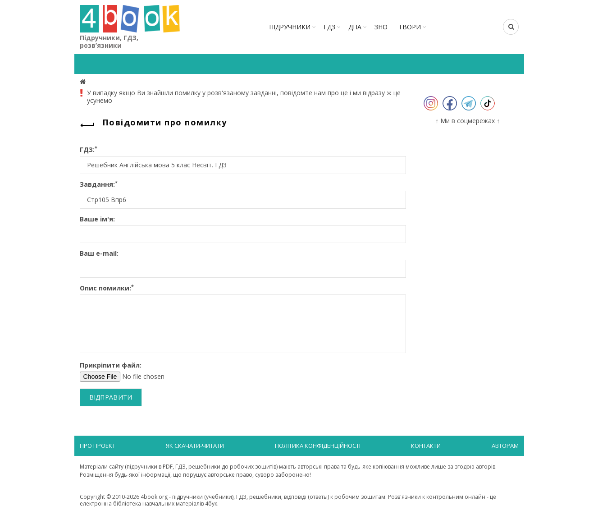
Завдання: (99, 185)
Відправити (110, 397)
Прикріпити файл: (111, 365)
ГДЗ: (88, 150)
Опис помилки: (107, 288)
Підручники (289, 27)
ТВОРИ (409, 27)
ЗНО (381, 27)
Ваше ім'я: (97, 219)
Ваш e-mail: (99, 254)
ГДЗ (329, 27)
